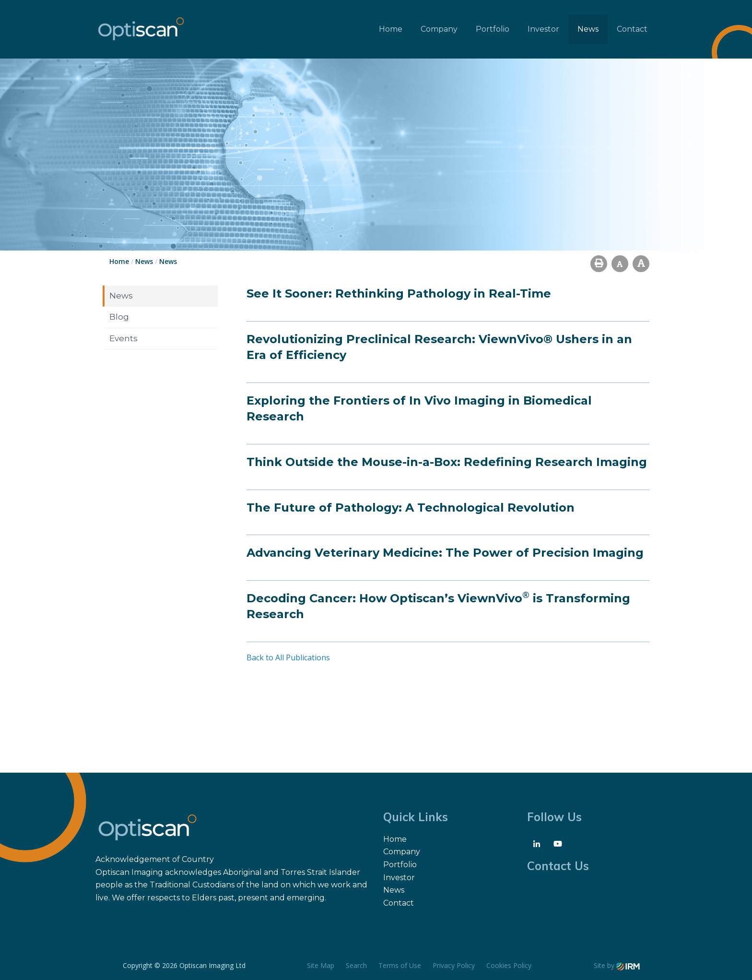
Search (356, 965)
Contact (632, 29)
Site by (617, 965)
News (588, 29)
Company (439, 29)
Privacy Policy (454, 965)
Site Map (320, 965)
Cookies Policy (508, 965)
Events (123, 338)
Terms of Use (399, 965)
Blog (119, 317)
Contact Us (558, 866)
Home (390, 29)
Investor (543, 29)
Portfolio (492, 29)
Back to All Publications (288, 657)
